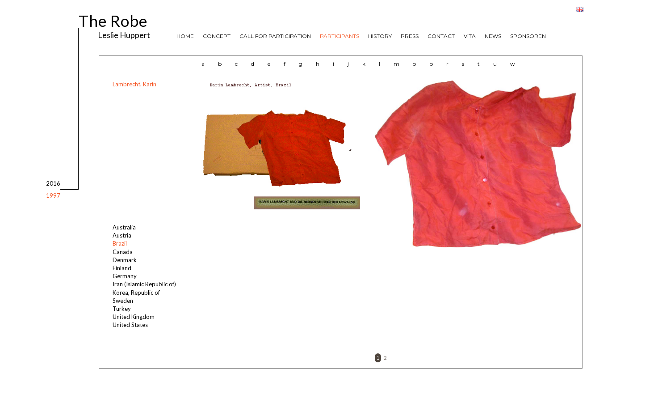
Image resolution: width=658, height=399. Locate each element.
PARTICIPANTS (339, 36)
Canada (123, 251)
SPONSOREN (528, 36)
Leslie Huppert (124, 34)
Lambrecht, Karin (134, 84)
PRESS (410, 36)
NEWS (493, 36)
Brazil (120, 243)
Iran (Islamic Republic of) (144, 284)
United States (130, 324)
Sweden (123, 300)
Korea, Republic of (136, 292)
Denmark (125, 259)
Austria (122, 235)
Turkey (122, 308)
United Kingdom (134, 316)
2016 (53, 183)
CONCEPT (217, 36)
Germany (125, 276)
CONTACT (441, 36)
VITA (470, 36)
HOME (185, 36)
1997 (53, 195)
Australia (124, 227)
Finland (122, 268)
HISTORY (380, 36)
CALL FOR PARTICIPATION (275, 36)
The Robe (113, 19)
